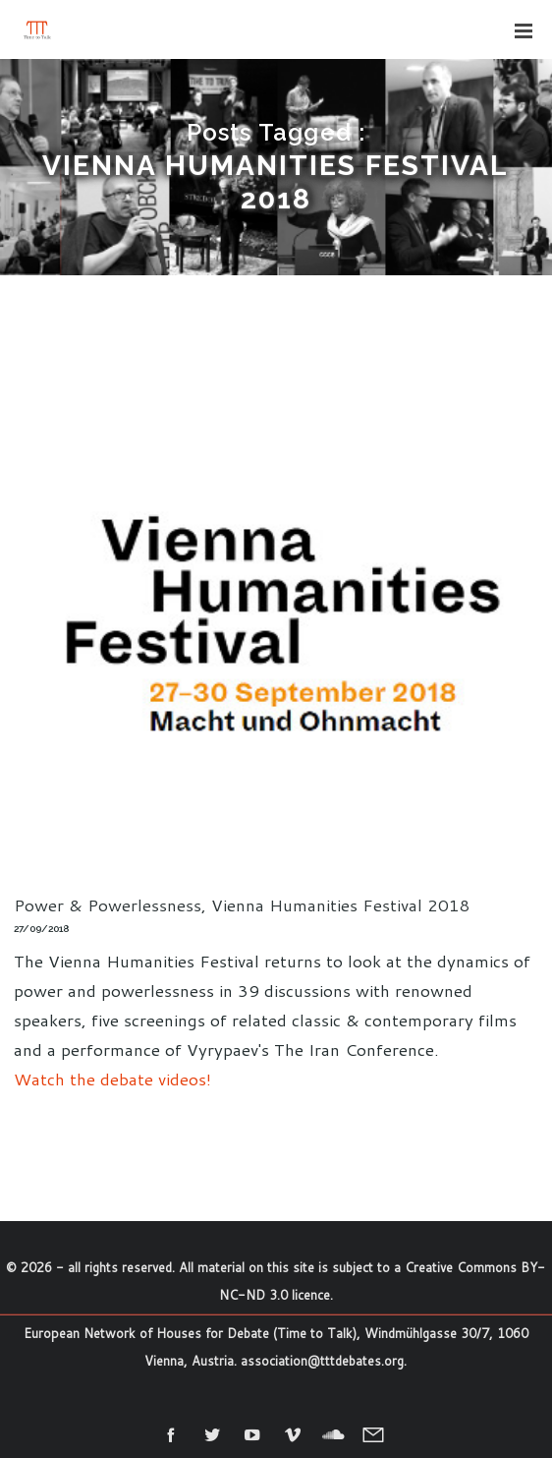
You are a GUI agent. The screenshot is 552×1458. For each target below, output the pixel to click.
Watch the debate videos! (112, 1078)
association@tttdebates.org (322, 1361)
